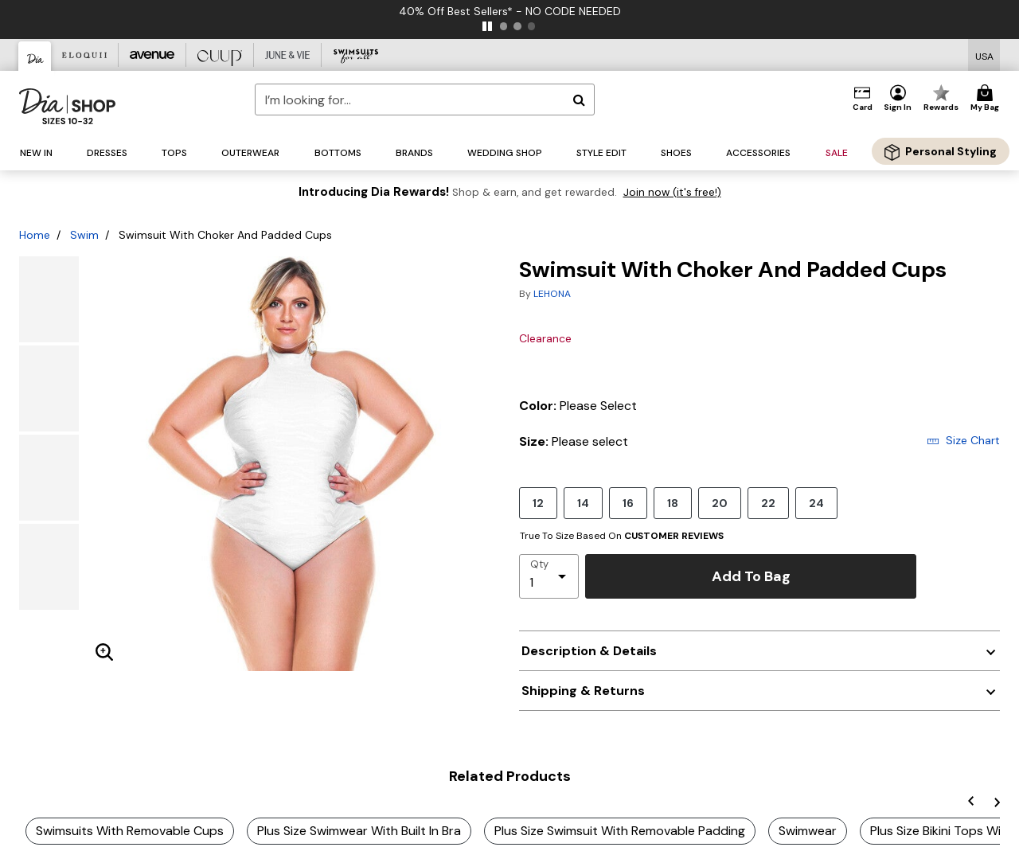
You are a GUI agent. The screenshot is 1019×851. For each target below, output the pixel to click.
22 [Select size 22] (768, 502)
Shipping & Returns (583, 690)
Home (34, 235)
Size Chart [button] (963, 440)
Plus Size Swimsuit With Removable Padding (619, 830)
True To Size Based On (622, 535)
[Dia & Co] (35, 56)
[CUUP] (220, 55)
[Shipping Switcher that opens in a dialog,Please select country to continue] (984, 55)
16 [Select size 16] (628, 502)
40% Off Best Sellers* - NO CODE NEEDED (510, 11)
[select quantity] (549, 576)
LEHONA (552, 293)
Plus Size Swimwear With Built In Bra (359, 830)
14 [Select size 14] (583, 502)
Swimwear (808, 830)
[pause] (487, 26)
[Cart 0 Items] (987, 99)
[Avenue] (152, 55)
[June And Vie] (288, 55)
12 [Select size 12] (538, 502)
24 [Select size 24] (816, 502)
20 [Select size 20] (720, 502)
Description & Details (589, 650)
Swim (84, 235)
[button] (898, 99)
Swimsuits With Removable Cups (130, 830)
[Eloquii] (85, 55)
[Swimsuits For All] (355, 55)
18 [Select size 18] (672, 502)
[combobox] (425, 99)
